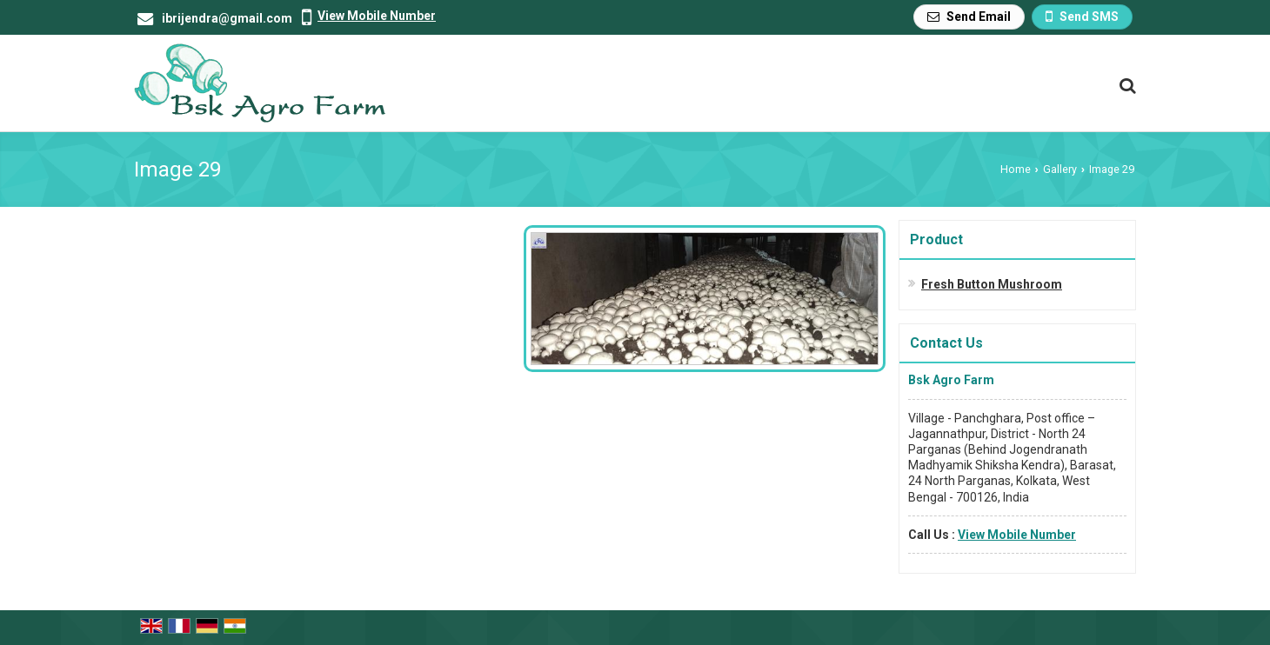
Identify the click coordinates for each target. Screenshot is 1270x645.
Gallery (1060, 169)
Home (1015, 169)
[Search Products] (1125, 85)
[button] (377, 16)
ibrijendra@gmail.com (227, 18)
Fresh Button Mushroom (991, 284)
